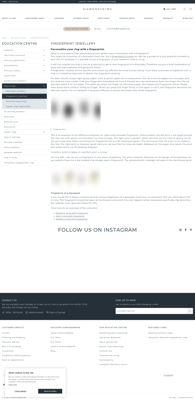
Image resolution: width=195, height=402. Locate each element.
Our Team (56, 337)
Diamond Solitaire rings (160, 333)
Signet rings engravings (111, 346)
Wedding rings (126, 18)
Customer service (118, 29)
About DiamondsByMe (62, 333)
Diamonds (59, 18)
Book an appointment (13, 360)
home (4, 38)
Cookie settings (20, 391)
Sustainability (106, 360)
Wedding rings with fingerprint (72, 219)
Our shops (56, 342)
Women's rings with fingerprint (72, 213)
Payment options (10, 342)
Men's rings (104, 18)
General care (105, 351)
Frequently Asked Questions (16, 355)
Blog (97, 29)
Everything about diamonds (113, 333)
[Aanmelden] (190, 311)
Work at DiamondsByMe (63, 346)
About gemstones (108, 342)
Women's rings (81, 18)
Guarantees (7, 351)
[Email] (151, 311)
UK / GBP (169, 9)
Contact (6, 333)
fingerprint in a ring (122, 56)
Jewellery (187, 18)
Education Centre (76, 29)
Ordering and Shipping (13, 337)
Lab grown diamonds (110, 337)
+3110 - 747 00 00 (10, 2)
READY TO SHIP (9, 18)
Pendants (168, 18)
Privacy (173, 397)
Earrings (148, 18)
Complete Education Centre (113, 364)
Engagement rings (35, 18)
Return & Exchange (11, 346)
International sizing (109, 355)
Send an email (36, 312)
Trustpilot (168, 375)
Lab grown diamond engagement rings (168, 337)
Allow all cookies (50, 391)
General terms (186, 397)
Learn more (12, 385)
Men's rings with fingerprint (70, 216)
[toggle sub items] (43, 50)
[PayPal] (4, 384)
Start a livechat (57, 312)
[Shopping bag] (190, 9)
